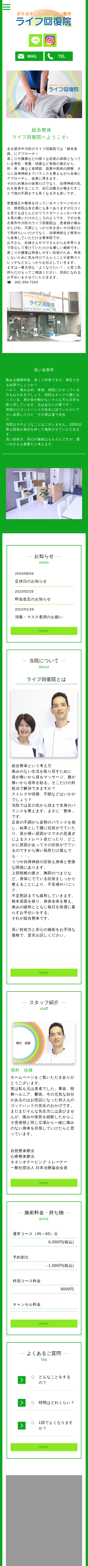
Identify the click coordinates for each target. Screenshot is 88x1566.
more (44, 631)
